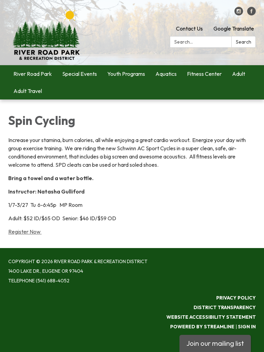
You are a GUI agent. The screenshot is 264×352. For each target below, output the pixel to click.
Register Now (25, 231)
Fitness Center (204, 73)
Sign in (247, 327)
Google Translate (233, 28)
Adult (238, 73)
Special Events (79, 73)
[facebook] (251, 13)
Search (243, 42)
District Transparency (225, 307)
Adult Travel (27, 90)
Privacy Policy (236, 298)
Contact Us (189, 28)
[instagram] (238, 13)
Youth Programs (126, 73)
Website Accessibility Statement (211, 317)
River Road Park (32, 73)
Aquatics (166, 73)
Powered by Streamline (202, 327)
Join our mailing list (215, 343)
